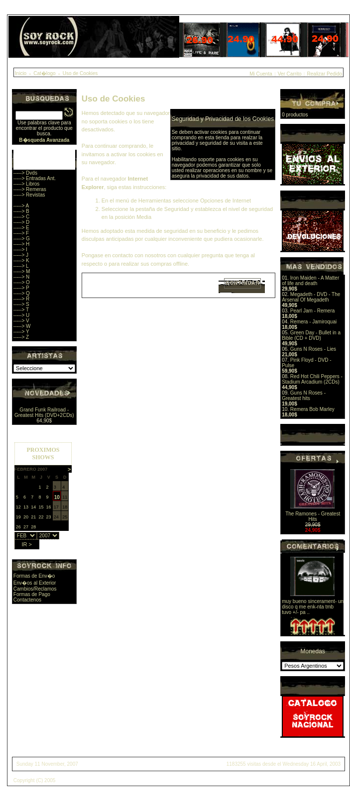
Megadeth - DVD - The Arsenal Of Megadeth (311, 297)
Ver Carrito (290, 74)
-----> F (21, 233)
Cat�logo (44, 73)
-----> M (21, 271)
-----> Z (21, 337)
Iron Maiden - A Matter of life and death (310, 280)
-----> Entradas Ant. (34, 178)
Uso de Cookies (80, 73)
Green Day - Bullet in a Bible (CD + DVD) (311, 335)
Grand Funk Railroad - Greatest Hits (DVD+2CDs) (44, 412)
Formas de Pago (31, 594)
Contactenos (27, 600)
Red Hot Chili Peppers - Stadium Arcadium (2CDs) (312, 379)
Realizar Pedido (325, 74)
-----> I (20, 249)
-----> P (21, 288)
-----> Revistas (29, 195)
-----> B (21, 211)
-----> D (21, 222)
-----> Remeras (29, 189)
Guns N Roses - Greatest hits (304, 395)
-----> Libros (26, 184)
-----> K (21, 260)
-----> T (21, 309)
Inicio (20, 73)
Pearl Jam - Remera (312, 310)
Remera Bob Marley (312, 409)
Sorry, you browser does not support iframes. (43, 493)
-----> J (20, 255)
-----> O (21, 282)
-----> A (21, 205)
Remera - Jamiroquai (313, 321)
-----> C (21, 216)
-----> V (21, 320)
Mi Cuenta (260, 74)
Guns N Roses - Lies (313, 349)
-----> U (21, 315)
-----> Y (21, 331)
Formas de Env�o (34, 576)
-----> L (21, 266)
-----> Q (21, 293)
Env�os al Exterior (34, 583)
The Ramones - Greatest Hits (312, 516)
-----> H (21, 244)
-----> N (21, 277)
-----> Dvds (25, 173)
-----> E (21, 227)
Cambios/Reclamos (35, 589)
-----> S (21, 304)
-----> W (22, 326)
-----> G (21, 238)
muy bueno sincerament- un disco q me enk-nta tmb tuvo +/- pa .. (313, 607)
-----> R (21, 299)
